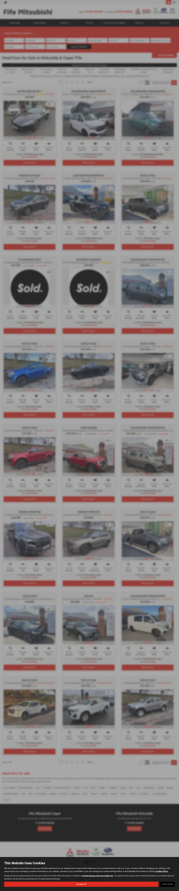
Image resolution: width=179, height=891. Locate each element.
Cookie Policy (162, 871)
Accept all (81, 884)
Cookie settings (167, 884)
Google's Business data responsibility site (97, 876)
